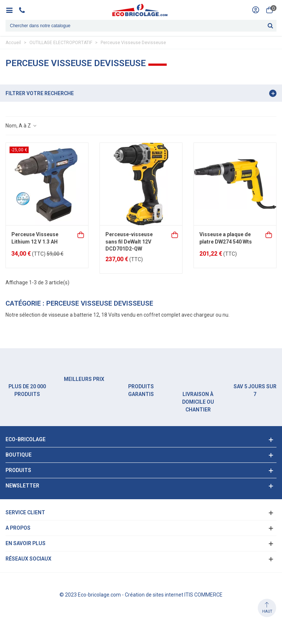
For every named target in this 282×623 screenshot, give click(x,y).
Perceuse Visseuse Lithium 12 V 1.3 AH (34, 238)
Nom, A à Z (21, 126)
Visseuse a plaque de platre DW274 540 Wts (225, 238)
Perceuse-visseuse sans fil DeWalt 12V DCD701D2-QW (129, 241)
